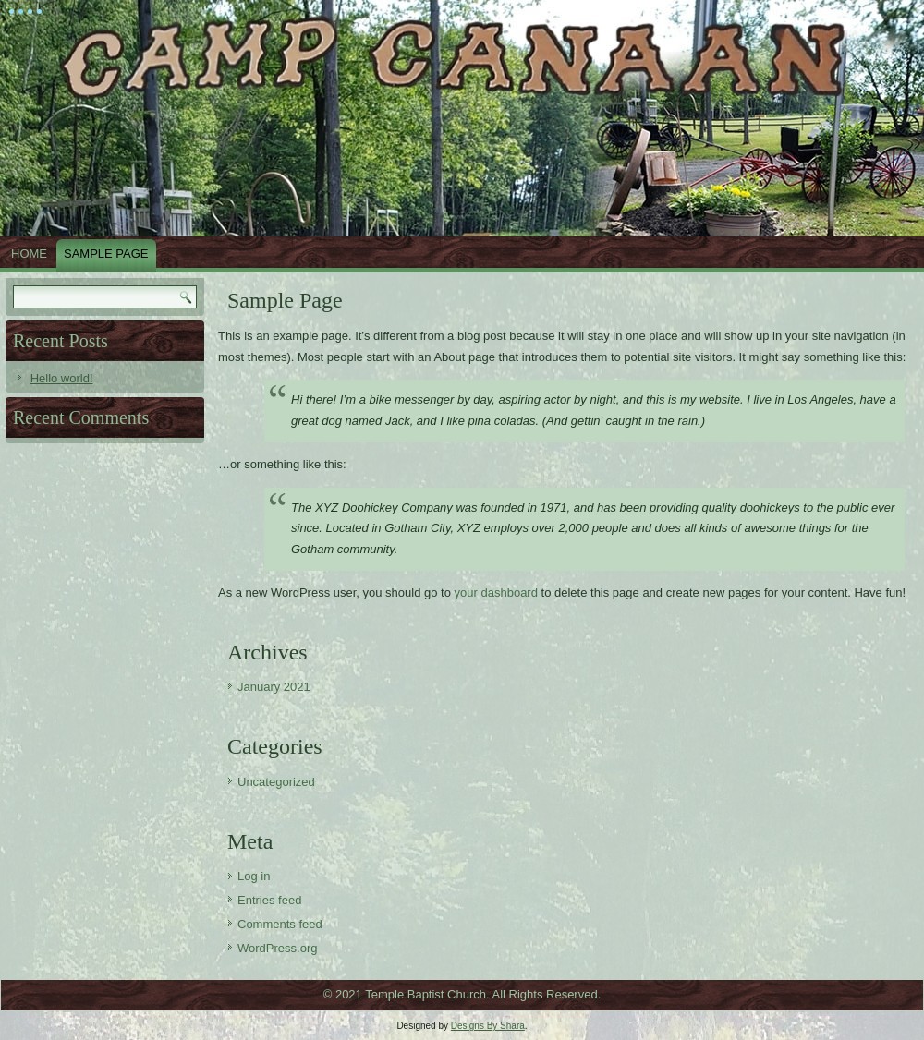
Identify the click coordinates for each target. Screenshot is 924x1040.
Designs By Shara (488, 1026)
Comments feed (279, 924)
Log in (253, 876)
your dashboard (496, 592)
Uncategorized (276, 782)
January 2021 (273, 687)
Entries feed (269, 900)
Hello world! (61, 378)
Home (29, 253)
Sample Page (106, 253)
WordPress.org (277, 948)
